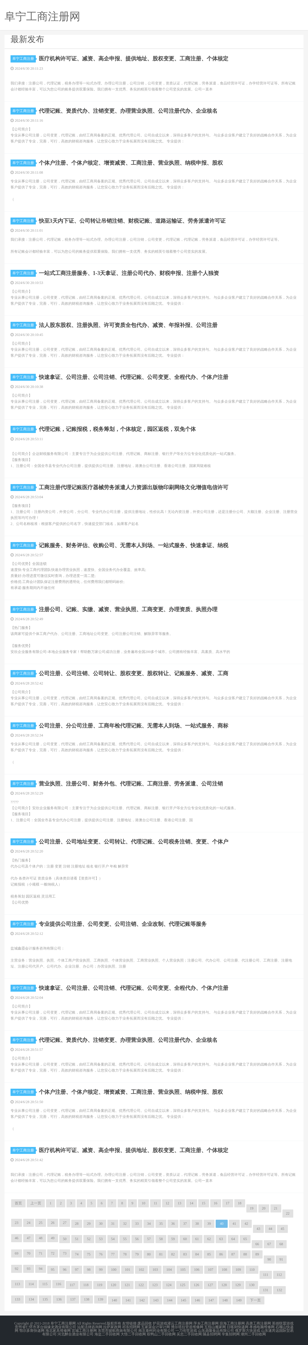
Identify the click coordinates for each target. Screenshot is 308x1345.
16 (215, 1203)
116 (58, 1284)
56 (137, 1239)
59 (173, 1239)
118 (86, 1285)
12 (167, 1203)
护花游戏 (160, 1323)
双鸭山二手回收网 (161, 1334)
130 (251, 1285)
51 (77, 1239)
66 (257, 1244)
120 (113, 1285)
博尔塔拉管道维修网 (187, 1327)
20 (264, 1208)
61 (197, 1239)
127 (210, 1285)
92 (16, 1269)
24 (28, 1223)
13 (179, 1203)
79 (137, 1254)
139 (100, 1299)
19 (252, 1208)
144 (169, 1300)
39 (209, 1223)
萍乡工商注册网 (206, 1323)
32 (125, 1223)
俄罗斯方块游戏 (247, 1330)
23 (16, 1223)
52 (89, 1239)
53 (101, 1239)
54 (113, 1239)
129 (238, 1285)
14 (191, 1203)
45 (282, 1229)
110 (252, 1269)
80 (149, 1254)
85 (209, 1254)
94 (40, 1269)
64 (233, 1239)
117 (72, 1285)
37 (185, 1223)
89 (257, 1254)
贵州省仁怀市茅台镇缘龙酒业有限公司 (45, 1327)
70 (28, 1253)
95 (52, 1269)
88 (245, 1254)
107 (210, 1269)
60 (185, 1239)
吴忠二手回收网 (189, 1334)
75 (89, 1254)
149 (239, 1300)
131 (265, 1290)
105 (183, 1269)
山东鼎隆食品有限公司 (216, 1330)
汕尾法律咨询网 (89, 1327)
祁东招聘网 (131, 1327)
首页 (18, 1203)
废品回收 (144, 1323)
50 (64, 1239)
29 (89, 1223)
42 (246, 1223)
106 (196, 1269)
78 (125, 1254)
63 (221, 1239)
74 (77, 1254)
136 (59, 1299)
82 (173, 1254)
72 (52, 1253)
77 (113, 1254)
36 (173, 1223)
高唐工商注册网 (258, 1323)
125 (182, 1285)
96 (64, 1269)
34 (149, 1223)
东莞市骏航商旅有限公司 (117, 1330)
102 (141, 1269)
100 (113, 1269)
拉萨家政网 (112, 1327)
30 (101, 1223)
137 (72, 1299)
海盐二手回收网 (107, 1334)
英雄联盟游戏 (283, 1323)
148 (225, 1300)
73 (64, 1253)
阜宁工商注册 (24, 58)
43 (258, 1229)
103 (155, 1269)
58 (161, 1239)
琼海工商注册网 (232, 1323)
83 (185, 1254)
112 (279, 1275)
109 (238, 1269)
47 (28, 1238)
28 (77, 1223)
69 (16, 1253)
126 (196, 1285)
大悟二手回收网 (133, 1334)
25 (40, 1223)
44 (270, 1229)
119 (99, 1285)
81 (161, 1254)
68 (281, 1244)
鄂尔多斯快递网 (32, 1330)
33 (137, 1223)
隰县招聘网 (212, 1334)
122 (141, 1285)
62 (209, 1239)
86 (221, 1254)
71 (40, 1253)
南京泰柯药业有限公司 (156, 1330)
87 (233, 1254)
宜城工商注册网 (84, 1330)
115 (45, 1284)
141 (128, 1300)
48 (40, 1238)
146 (197, 1300)
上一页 (35, 1203)
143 (156, 1300)
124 (168, 1285)
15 (203, 1203)
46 (16, 1238)
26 (52, 1223)
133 (17, 1299)
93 (28, 1269)
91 (281, 1259)
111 (265, 1275)
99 (101, 1269)
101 (127, 1269)
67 (269, 1244)
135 (45, 1299)
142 (142, 1300)
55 (125, 1239)
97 (77, 1269)
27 (64, 1223)
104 (169, 1269)
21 (276, 1208)
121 (127, 1285)
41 (234, 1223)
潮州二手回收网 (253, 1334)
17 (227, 1203)
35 (161, 1223)
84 (197, 1254)
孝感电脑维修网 (262, 1327)
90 (269, 1259)
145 (183, 1300)
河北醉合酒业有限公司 (75, 1334)
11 (155, 1203)
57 (149, 1239)
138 (86, 1299)
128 (224, 1285)
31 (113, 1223)
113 (17, 1284)
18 (240, 1203)
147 (211, 1300)
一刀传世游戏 (186, 1330)
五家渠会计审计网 (155, 1327)
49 (52, 1238)
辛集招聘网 (231, 1334)
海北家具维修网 (58, 1330)
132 (279, 1290)
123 (155, 1285)
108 (224, 1269)
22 (288, 1213)
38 (197, 1223)
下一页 (255, 1300)
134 (31, 1299)
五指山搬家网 (215, 1327)
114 (31, 1284)
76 (101, 1254)
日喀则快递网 (237, 1327)
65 (245, 1239)
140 (114, 1300)
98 (89, 1269)
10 (143, 1203)
